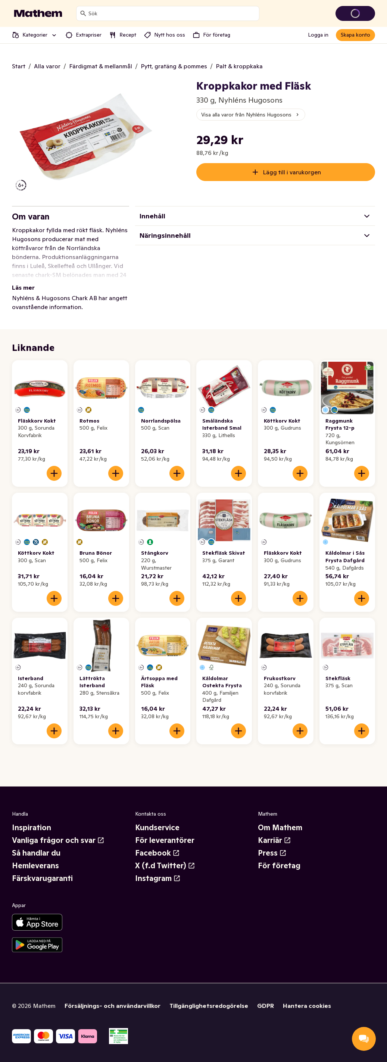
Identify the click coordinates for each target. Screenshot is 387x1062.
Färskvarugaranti (42, 878)
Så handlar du (36, 853)
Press (272, 853)
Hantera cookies (307, 1005)
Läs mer (23, 287)
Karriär (274, 840)
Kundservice (157, 827)
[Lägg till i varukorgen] (54, 473)
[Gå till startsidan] (38, 13)
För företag (279, 866)
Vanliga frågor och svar (58, 840)
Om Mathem (280, 827)
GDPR (265, 1005)
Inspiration (31, 827)
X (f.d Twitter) (165, 866)
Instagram (158, 878)
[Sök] (83, 13)
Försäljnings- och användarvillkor (112, 1005)
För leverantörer (164, 840)
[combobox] (172, 13)
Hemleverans (35, 866)
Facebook (157, 853)
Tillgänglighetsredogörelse (208, 1005)
